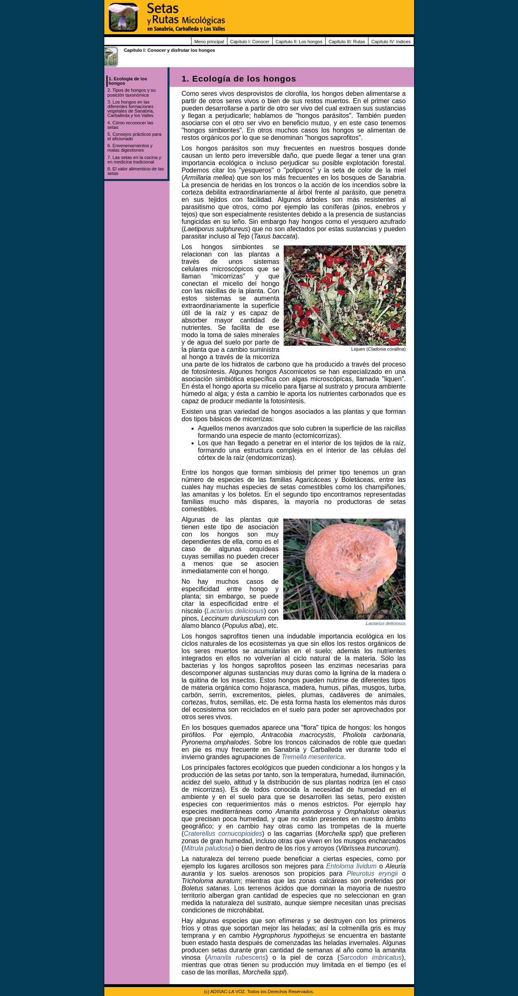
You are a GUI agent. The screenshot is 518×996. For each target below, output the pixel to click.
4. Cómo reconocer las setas (131, 125)
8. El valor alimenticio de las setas (136, 171)
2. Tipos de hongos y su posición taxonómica (132, 92)
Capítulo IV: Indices (391, 41)
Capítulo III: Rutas (346, 41)
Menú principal (209, 41)
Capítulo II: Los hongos (299, 41)
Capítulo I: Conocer (249, 41)
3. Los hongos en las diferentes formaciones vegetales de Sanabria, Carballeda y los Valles (131, 108)
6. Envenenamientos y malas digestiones (130, 147)
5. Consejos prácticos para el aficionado (134, 136)
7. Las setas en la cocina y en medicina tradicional (134, 159)
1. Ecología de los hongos (128, 81)
